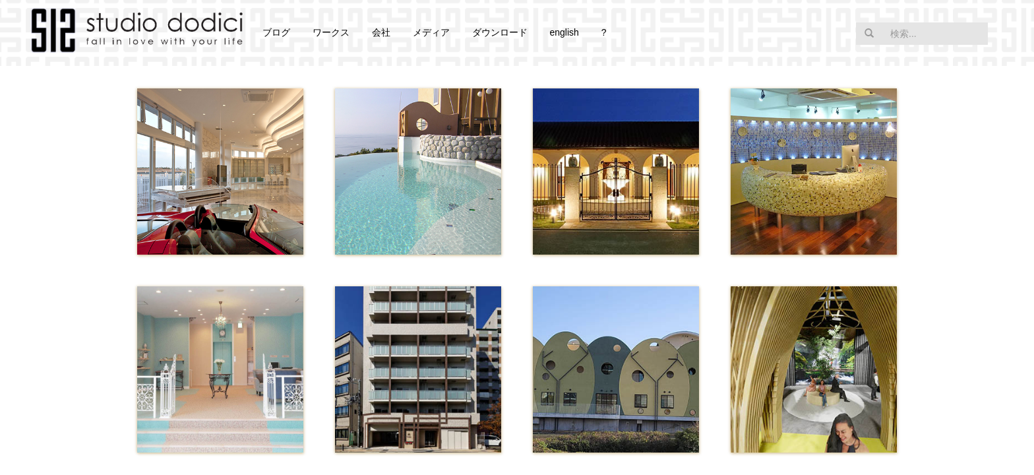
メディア (431, 32)
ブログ (276, 32)
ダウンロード (500, 32)
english (563, 32)
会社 (381, 32)
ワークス (331, 32)
